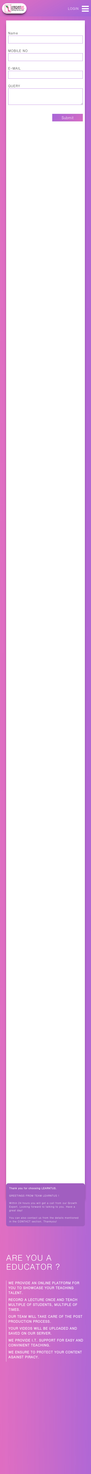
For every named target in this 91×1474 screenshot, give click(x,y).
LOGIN (73, 8)
